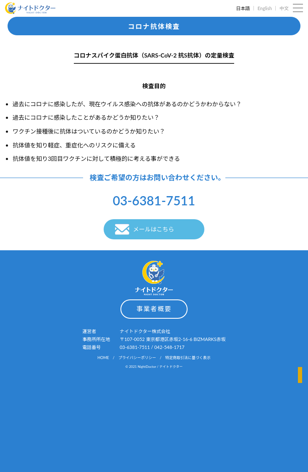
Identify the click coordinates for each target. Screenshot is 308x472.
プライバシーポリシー (137, 357)
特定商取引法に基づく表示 (188, 357)
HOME (103, 357)
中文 (284, 8)
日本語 (243, 8)
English (265, 8)
